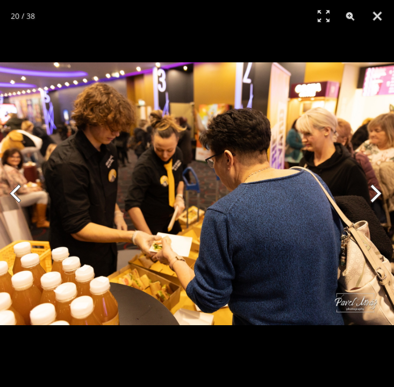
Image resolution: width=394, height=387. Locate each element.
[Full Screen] (323, 16)
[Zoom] (350, 16)
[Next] (374, 193)
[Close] (377, 16)
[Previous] (20, 193)
